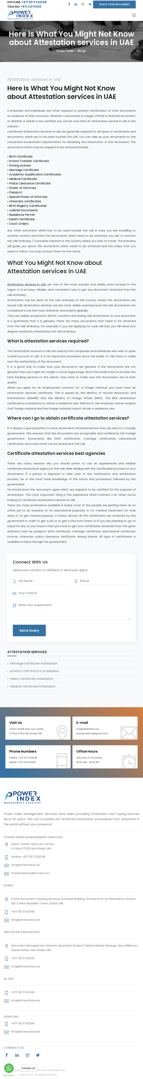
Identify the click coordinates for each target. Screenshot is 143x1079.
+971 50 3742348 (34, 2)
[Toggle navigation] (134, 15)
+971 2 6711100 (31, 6)
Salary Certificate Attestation (31, 679)
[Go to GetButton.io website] (9, 1075)
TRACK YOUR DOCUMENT (114, 4)
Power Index (65, 51)
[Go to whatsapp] (9, 1068)
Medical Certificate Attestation (32, 687)
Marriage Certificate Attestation (33, 664)
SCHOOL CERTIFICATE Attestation (34, 671)
